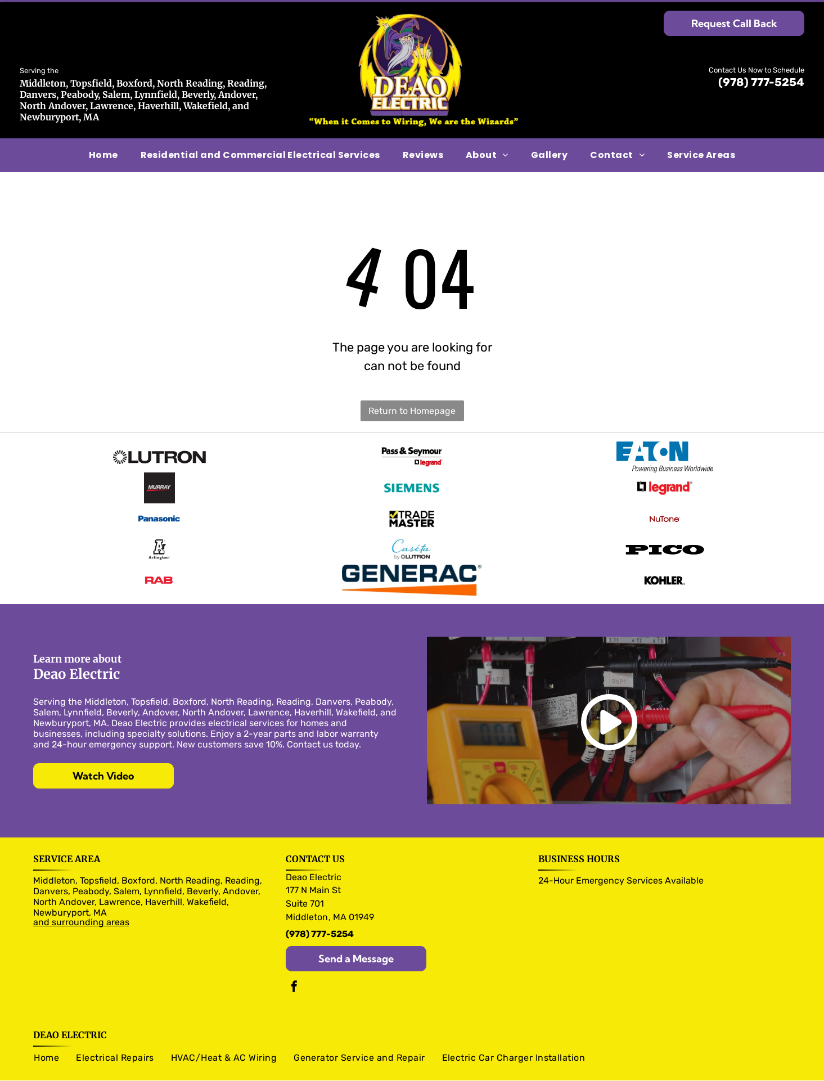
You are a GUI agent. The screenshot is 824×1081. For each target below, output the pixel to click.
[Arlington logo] (159, 540)
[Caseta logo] (412, 540)
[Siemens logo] (412, 484)
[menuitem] (103, 155)
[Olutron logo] (159, 456)
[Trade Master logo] (412, 512)
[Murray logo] (159, 484)
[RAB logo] (159, 568)
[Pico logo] (664, 540)
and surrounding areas (81, 908)
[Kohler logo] (664, 568)
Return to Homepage (412, 411)
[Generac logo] (412, 568)
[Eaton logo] (664, 456)
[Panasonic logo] (159, 512)
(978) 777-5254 (761, 82)
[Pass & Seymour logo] (412, 456)
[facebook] (294, 974)
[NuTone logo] (664, 512)
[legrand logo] (664, 484)
